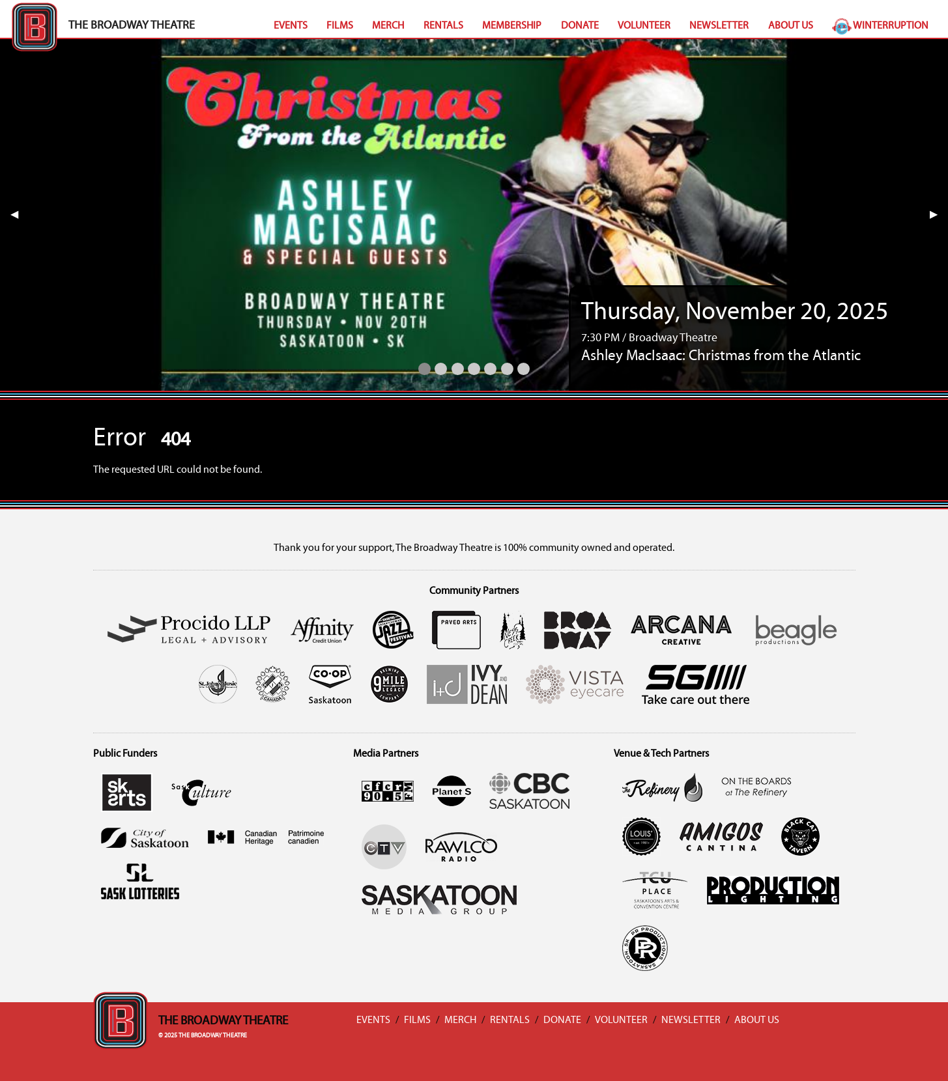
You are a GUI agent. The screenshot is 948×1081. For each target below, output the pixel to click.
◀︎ (19, 215)
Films (339, 26)
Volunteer (644, 26)
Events (291, 26)
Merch (388, 26)
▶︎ (939, 215)
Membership (511, 26)
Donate (580, 26)
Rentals (443, 26)
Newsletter (719, 26)
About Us (790, 26)
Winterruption (880, 26)
